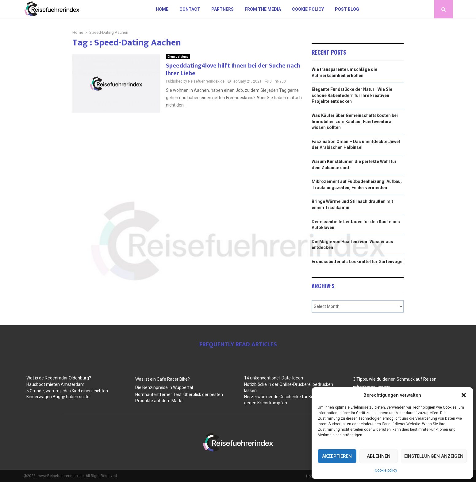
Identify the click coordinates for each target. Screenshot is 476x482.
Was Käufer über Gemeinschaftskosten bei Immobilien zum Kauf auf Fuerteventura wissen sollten (355, 121)
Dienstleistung (178, 56)
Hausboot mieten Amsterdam (55, 384)
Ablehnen (378, 456)
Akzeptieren (337, 456)
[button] (464, 395)
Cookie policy (386, 470)
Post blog (347, 9)
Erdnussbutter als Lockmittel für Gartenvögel (358, 261)
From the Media (263, 9)
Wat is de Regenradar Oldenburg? (58, 377)
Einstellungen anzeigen (433, 456)
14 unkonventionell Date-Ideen (273, 377)
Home (162, 9)
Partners (222, 9)
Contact (189, 9)
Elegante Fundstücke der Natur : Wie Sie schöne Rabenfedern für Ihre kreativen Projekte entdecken (352, 95)
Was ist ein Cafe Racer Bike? (162, 379)
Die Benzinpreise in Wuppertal (164, 387)
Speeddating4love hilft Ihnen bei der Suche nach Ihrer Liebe (233, 69)
